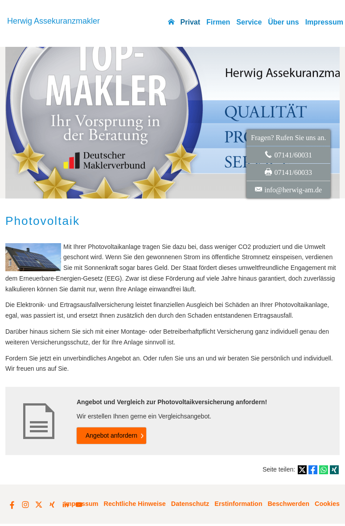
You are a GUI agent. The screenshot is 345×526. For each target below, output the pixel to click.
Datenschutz (190, 503)
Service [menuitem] (249, 22)
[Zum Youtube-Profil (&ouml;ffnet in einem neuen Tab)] (79, 504)
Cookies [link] (327, 503)
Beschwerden (288, 503)
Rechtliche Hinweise (135, 503)
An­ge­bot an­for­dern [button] (111, 435)
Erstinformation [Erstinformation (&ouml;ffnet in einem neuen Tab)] (238, 503)
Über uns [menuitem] (283, 22)
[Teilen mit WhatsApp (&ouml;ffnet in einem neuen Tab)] (323, 469)
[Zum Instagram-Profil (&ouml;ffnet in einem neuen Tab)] (25, 504)
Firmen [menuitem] (218, 22)
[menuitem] (171, 22)
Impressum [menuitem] (324, 22)
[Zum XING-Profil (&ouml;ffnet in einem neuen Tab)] (52, 504)
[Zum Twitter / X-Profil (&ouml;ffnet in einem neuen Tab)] (38, 504)
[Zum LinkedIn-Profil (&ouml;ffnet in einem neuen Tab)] (65, 504)
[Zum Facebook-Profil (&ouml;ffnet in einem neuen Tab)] (12, 504)
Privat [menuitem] (190, 22)
